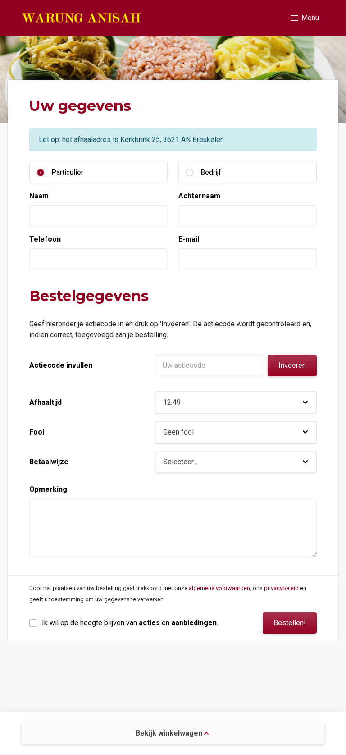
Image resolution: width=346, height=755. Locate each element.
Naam (39, 196)
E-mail (188, 239)
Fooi (36, 432)
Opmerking (48, 489)
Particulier (67, 172)
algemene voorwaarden (219, 588)
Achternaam (199, 196)
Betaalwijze (48, 462)
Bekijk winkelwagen (172, 733)
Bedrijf (210, 172)
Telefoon (45, 239)
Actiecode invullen (60, 365)
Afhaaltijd (45, 402)
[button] (235, 402)
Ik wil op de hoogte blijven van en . (130, 622)
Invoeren (292, 365)
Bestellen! (289, 622)
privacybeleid (281, 588)
